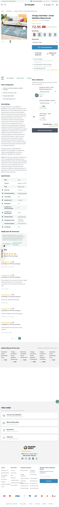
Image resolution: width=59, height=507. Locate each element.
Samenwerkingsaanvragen (17, 482)
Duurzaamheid (14, 485)
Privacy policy (23, 503)
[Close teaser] (4, 246)
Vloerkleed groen (34, 481)
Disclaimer (37, 503)
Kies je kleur (35, 31)
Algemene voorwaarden (11, 503)
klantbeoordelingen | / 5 (29, 450)
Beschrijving (10, 78)
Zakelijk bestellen (15, 480)
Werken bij (13, 477)
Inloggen (3, 481)
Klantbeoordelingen (5, 484)
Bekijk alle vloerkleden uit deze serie (48, 348)
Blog (12, 475)
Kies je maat (35, 39)
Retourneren (4, 479)
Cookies (30, 503)
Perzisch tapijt (33, 474)
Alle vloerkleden (24, 470)
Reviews (29, 78)
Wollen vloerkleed (25, 478)
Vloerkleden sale (24, 485)
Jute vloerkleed (33, 478)
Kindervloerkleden (34, 488)
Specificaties (20, 78)
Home (2, 11)
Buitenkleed (23, 481)
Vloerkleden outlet (34, 485)
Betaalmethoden (5, 473)
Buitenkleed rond (24, 483)
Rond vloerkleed (34, 483)
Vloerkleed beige (24, 488)
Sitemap (44, 503)
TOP (57, 401)
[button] (2, 253)
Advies (2, 486)
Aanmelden (49, 481)
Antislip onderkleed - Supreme (47, 100)
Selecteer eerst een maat (45, 130)
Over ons (13, 470)
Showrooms (13, 473)
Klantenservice (55, 1)
